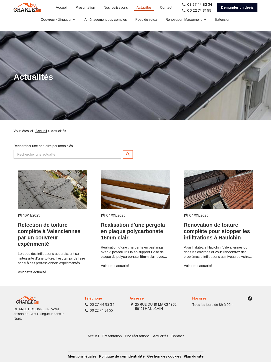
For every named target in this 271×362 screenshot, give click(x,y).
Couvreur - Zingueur (56, 19)
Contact (166, 7)
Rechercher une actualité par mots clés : (44, 139)
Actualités (144, 7)
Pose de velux (146, 19)
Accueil (61, 7)
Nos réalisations (116, 7)
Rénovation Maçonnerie (184, 19)
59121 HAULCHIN (156, 300)
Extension (222, 19)
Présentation (85, 7)
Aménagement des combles (105, 19)
